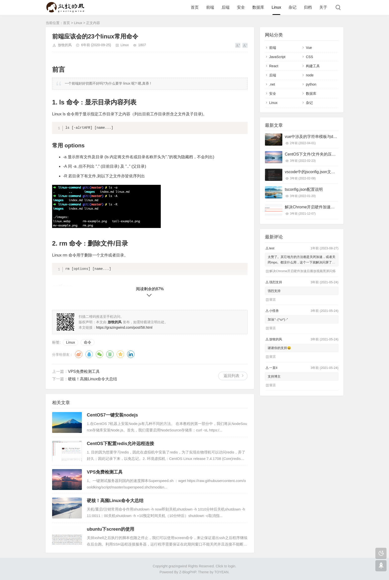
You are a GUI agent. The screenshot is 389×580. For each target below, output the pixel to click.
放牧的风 (65, 45)
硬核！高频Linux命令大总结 (92, 379)
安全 (241, 7)
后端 (225, 7)
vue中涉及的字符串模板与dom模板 (316, 136)
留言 (272, 299)
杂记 (292, 7)
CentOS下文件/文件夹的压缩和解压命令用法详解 (328, 154)
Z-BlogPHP (187, 572)
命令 (87, 342)
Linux (276, 7)
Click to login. (226, 566)
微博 (78, 354)
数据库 (258, 7)
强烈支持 (274, 291)
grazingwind (177, 566)
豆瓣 (110, 354)
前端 (210, 7)
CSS (309, 57)
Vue (309, 48)
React (273, 66)
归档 (308, 7)
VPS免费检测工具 (84, 371)
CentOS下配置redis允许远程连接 (120, 443)
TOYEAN (221, 572)
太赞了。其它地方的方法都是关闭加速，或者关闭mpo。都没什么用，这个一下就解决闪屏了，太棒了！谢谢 (301, 262)
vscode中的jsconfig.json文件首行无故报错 (322, 172)
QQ (89, 354)
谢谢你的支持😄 (279, 348)
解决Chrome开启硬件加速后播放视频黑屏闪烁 (325, 207)
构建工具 (313, 66)
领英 (130, 354)
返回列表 (231, 376)
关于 (323, 7)
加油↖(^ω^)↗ (278, 319)
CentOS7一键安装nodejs (112, 415)
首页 (195, 7)
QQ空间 (120, 354)
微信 (99, 354)
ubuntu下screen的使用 (110, 529)
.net (272, 84)
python (311, 84)
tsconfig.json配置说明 (304, 189)
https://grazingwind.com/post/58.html (124, 327)
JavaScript (277, 57)
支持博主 (274, 376)
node (310, 75)
